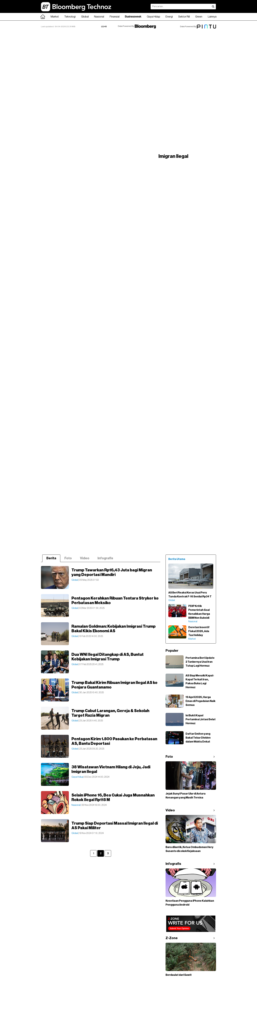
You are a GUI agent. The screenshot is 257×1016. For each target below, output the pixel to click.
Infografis (105, 558)
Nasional (99, 16)
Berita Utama (176, 559)
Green (198, 16)
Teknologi (70, 16)
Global (85, 16)
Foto (68, 558)
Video (84, 558)
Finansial (114, 16)
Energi (169, 16)
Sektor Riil (184, 16)
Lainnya (212, 16)
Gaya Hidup (153, 16)
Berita (51, 558)
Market (55, 16)
